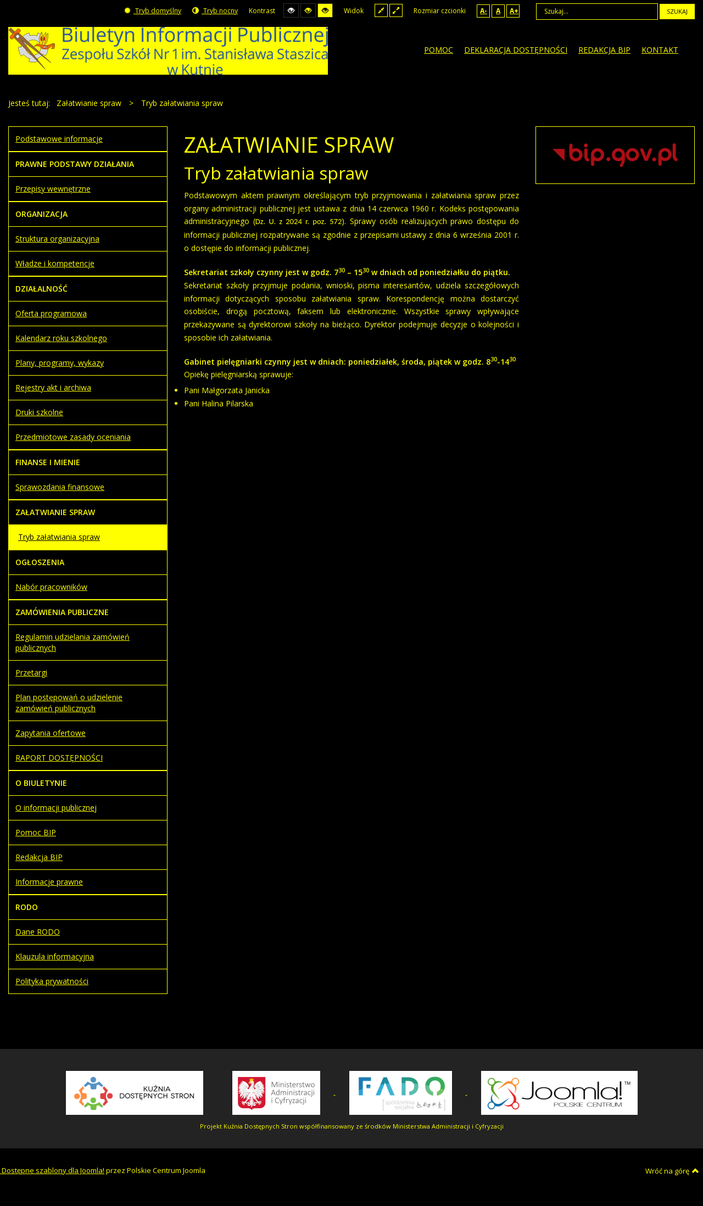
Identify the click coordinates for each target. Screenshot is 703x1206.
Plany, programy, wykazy (59, 363)
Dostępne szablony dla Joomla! (52, 1170)
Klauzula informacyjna (54, 956)
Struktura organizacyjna (57, 238)
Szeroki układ (396, 10)
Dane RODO (37, 931)
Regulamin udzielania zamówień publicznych (72, 642)
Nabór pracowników (51, 587)
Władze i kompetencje (54, 263)
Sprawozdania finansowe (59, 487)
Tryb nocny (215, 10)
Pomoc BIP (35, 832)
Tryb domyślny (152, 10)
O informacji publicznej (56, 807)
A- (483, 10)
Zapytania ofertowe (50, 733)
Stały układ (381, 10)
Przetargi (31, 672)
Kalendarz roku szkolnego (61, 338)
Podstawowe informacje (59, 138)
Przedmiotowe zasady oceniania (73, 437)
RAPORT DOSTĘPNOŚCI (59, 757)
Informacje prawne (49, 881)
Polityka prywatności (51, 981)
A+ (514, 10)
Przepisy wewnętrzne (53, 188)
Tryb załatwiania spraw (59, 537)
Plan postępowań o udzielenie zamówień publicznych (68, 702)
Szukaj (677, 11)
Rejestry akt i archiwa (53, 387)
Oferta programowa (51, 313)
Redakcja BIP (39, 857)
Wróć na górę (672, 1170)
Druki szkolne (39, 412)
